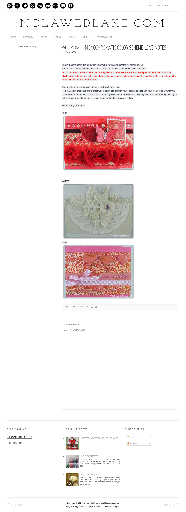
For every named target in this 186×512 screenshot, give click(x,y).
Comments (133, 443)
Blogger (34, 46)
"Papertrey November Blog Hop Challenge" (99, 438)
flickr (48, 6)
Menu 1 (43, 37)
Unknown (81, 307)
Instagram (63, 6)
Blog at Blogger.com (75, 506)
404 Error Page (104, 37)
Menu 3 (72, 37)
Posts (131, 437)
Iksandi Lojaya (113, 506)
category (28, 37)
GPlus (32, 6)
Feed (10, 6)
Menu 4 (86, 37)
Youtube (40, 6)
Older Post (175, 412)
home (13, 37)
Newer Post (64, 412)
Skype (71, 6)
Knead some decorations (92, 474)
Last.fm (55, 6)
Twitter (25, 6)
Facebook (17, 6)
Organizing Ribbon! (89, 456)
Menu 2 (57, 37)
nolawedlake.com (93, 24)
